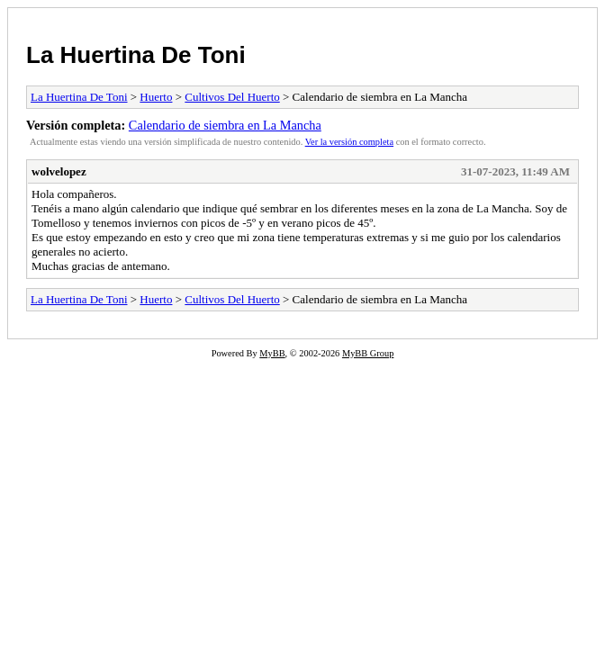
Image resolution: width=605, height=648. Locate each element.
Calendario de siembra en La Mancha (225, 125)
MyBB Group (367, 353)
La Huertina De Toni (136, 54)
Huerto (156, 97)
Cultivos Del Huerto (232, 97)
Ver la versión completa (349, 142)
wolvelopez (59, 171)
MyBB (271, 353)
